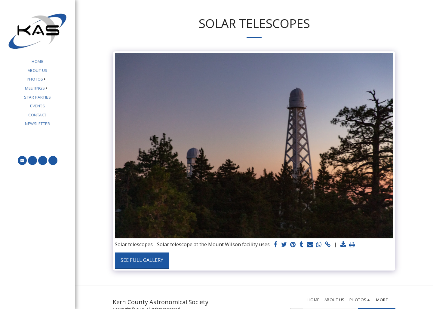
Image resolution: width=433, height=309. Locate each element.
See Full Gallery (142, 259)
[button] (37, 79)
